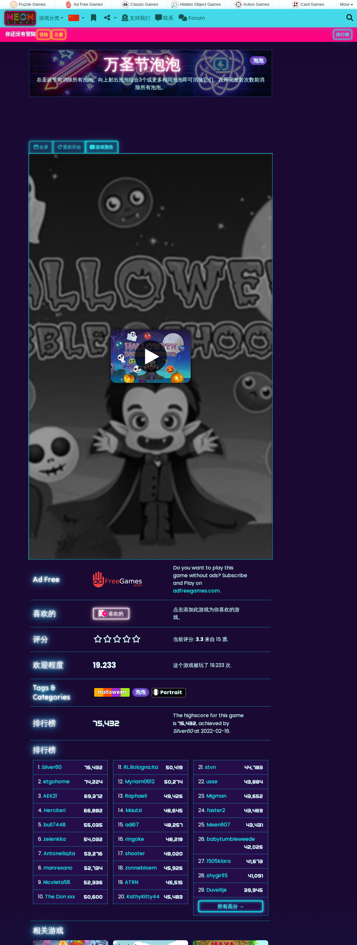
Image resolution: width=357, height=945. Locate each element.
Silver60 (52, 767)
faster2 (216, 810)
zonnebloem (141, 867)
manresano (57, 867)
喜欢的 (111, 613)
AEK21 (50, 796)
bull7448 (54, 824)
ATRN (131, 882)
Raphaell (136, 796)
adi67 (132, 824)
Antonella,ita (59, 853)
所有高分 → (230, 906)
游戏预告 (101, 147)
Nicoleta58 (56, 882)
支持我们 (136, 18)
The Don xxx (60, 896)
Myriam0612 (140, 781)
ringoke (134, 839)
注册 (58, 34)
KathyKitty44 (143, 896)
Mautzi (133, 810)
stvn (210, 767)
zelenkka (54, 839)
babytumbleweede (231, 839)
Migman (216, 796)
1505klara (219, 861)
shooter (135, 853)
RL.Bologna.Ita (141, 767)
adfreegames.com (196, 590)
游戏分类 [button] (49, 18)
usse (211, 781)
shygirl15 (217, 875)
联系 (164, 18)
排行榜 (342, 34)
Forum (191, 18)
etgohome (56, 781)
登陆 (43, 34)
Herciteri (54, 810)
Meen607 (218, 824)
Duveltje (216, 890)
